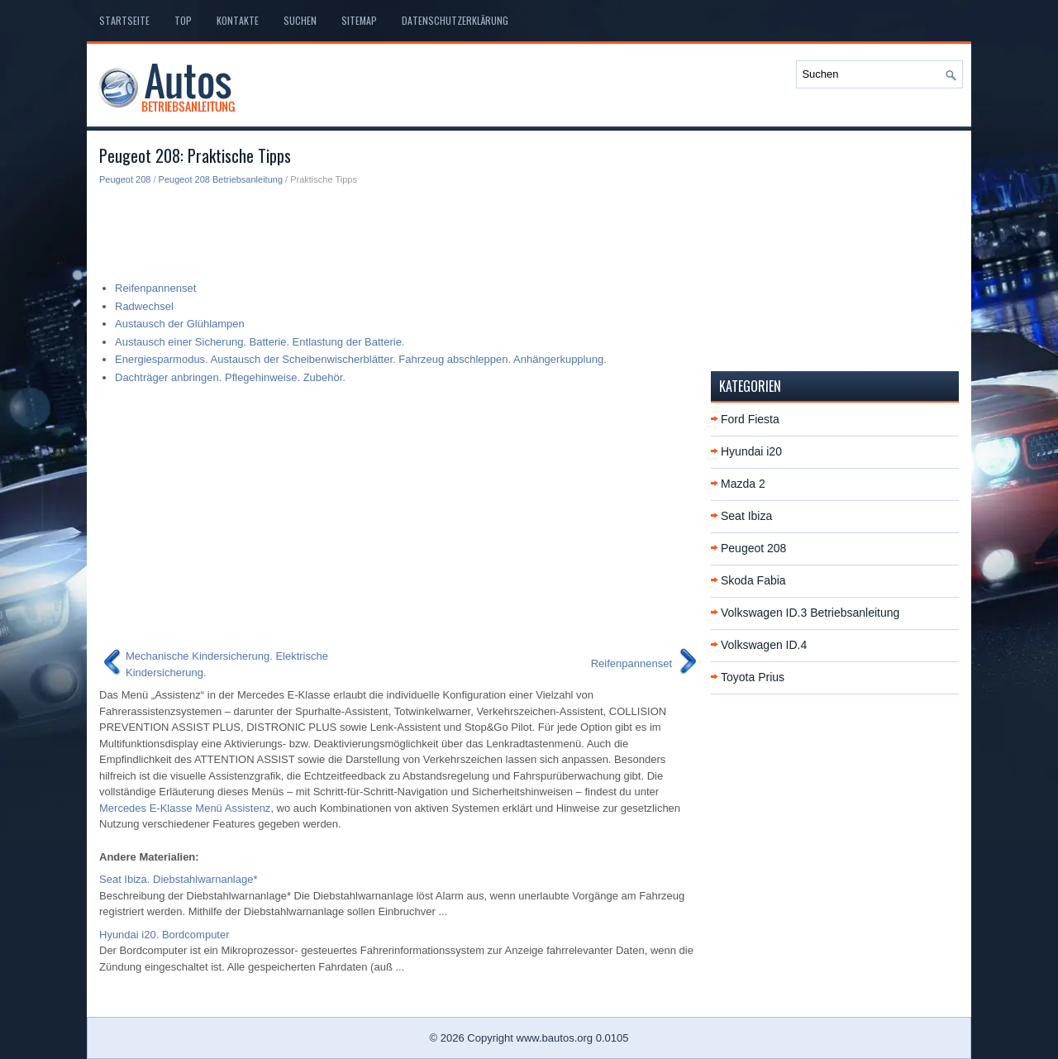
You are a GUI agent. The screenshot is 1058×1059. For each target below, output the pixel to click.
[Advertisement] (398, 228)
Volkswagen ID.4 (764, 644)
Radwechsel (144, 306)
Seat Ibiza (746, 515)
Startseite (124, 20)
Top (183, 20)
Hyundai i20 (751, 451)
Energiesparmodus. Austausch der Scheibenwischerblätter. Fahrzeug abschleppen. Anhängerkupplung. (361, 359)
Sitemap (359, 20)
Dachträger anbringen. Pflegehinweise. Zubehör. (230, 377)
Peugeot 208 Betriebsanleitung (221, 179)
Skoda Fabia (753, 580)
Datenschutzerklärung (455, 20)
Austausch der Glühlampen (180, 323)
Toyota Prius (752, 677)
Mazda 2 (743, 483)
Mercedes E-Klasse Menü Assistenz (184, 808)
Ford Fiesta (750, 419)
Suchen (300, 20)
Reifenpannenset (155, 288)
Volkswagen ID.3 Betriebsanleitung (810, 612)
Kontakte (238, 20)
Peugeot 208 (124, 179)
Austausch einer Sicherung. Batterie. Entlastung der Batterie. (259, 342)
